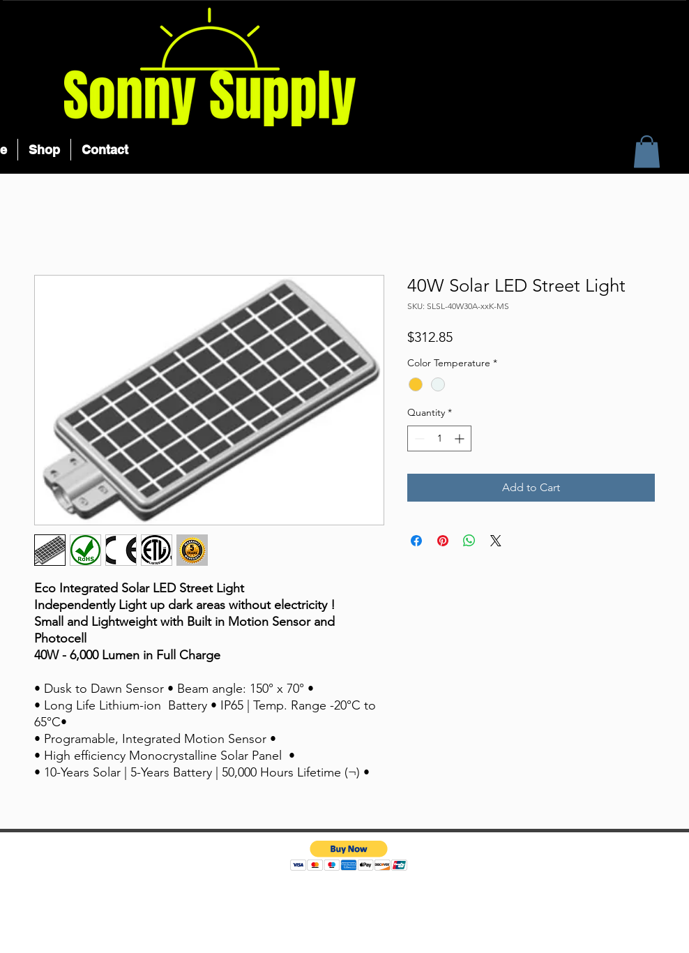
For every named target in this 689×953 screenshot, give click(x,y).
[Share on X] (495, 540)
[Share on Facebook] (416, 540)
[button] (646, 151)
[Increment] (460, 438)
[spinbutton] (439, 438)
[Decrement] (418, 438)
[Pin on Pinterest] (442, 540)
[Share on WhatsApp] (469, 540)
